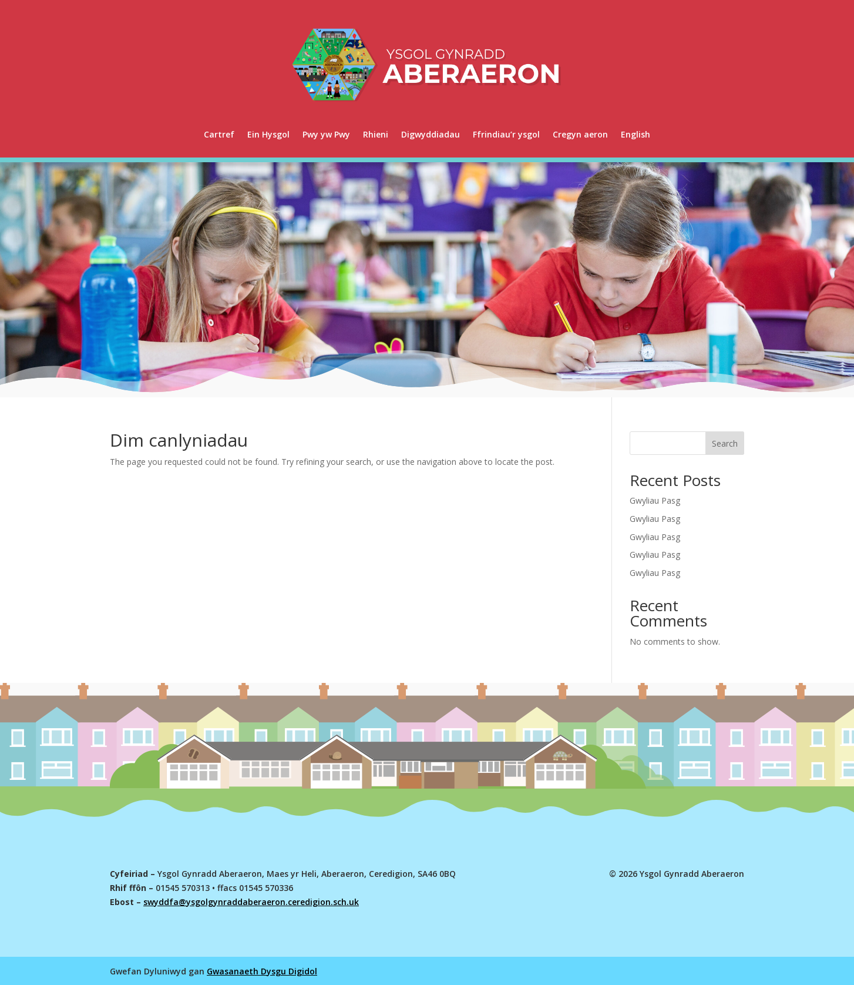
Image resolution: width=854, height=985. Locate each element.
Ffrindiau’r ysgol (506, 134)
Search (725, 443)
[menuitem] (635, 134)
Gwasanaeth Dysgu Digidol (262, 971)
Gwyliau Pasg (655, 500)
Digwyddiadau (430, 134)
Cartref (219, 134)
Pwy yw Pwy (326, 134)
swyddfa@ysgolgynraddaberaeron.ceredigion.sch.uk (251, 901)
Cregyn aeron (580, 134)
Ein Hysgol (268, 134)
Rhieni (375, 134)
